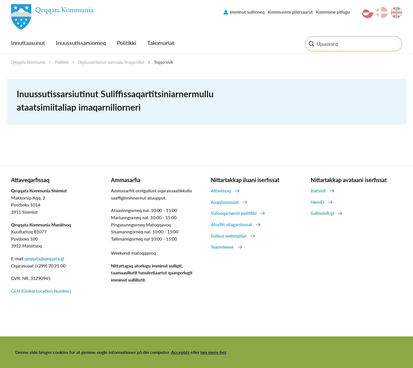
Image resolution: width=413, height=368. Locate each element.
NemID (317, 202)
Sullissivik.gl (322, 213)
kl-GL (367, 12)
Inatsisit (318, 190)
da (382, 12)
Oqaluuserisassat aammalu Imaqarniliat (111, 62)
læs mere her (213, 352)
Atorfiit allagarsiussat (231, 224)
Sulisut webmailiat (229, 235)
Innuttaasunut (28, 42)
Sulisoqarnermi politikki (234, 213)
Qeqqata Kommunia (28, 62)
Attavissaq (221, 190)
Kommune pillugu (333, 11)
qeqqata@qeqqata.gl (44, 258)
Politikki (126, 42)
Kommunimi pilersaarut (290, 11)
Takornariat (160, 42)
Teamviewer (222, 246)
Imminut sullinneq (247, 11)
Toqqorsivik (163, 62)
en (396, 12)
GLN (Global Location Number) (41, 290)
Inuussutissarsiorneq (81, 42)
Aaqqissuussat (225, 202)
